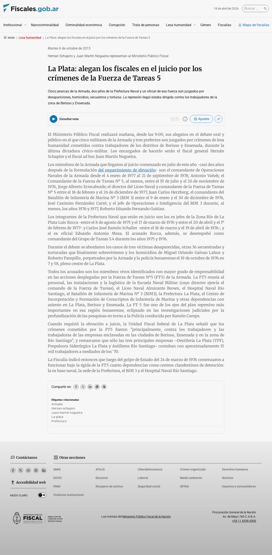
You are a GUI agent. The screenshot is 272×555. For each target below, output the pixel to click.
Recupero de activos (109, 486)
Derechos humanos (235, 469)
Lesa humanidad (178, 25)
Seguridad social (149, 486)
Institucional (12, 25)
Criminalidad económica (83, 25)
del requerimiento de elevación (127, 170)
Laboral (143, 478)
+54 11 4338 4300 (244, 520)
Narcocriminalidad (45, 25)
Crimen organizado (193, 469)
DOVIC (57, 478)
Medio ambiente (191, 478)
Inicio (9, 37)
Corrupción (117, 25)
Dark (42, 496)
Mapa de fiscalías (253, 25)
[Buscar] (253, 8)
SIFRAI (184, 486)
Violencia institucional (68, 495)
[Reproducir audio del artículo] (53, 119)
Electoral (102, 478)
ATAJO (100, 469)
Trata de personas (145, 25)
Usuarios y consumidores (239, 486)
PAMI (56, 486)
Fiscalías (224, 25)
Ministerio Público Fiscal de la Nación (146, 516)
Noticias (227, 478)
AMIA (57, 469)
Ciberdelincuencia (150, 469)
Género (205, 25)
